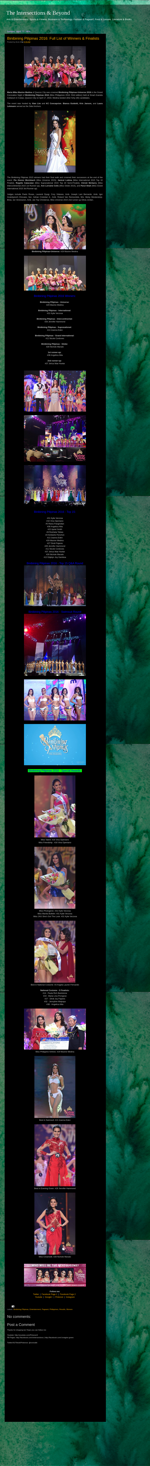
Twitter (36, 1294)
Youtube (38, 1297)
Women (69, 1309)
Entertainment (35, 1309)
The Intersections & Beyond (38, 13)
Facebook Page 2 (68, 1294)
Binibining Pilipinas (20, 1309)
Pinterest (59, 1297)
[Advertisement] (54, 1441)
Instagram (70, 1297)
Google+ (49, 1297)
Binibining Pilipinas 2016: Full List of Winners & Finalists (53, 38)
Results (62, 1309)
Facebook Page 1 (49, 1294)
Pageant (45, 1309)
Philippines (54, 1309)
